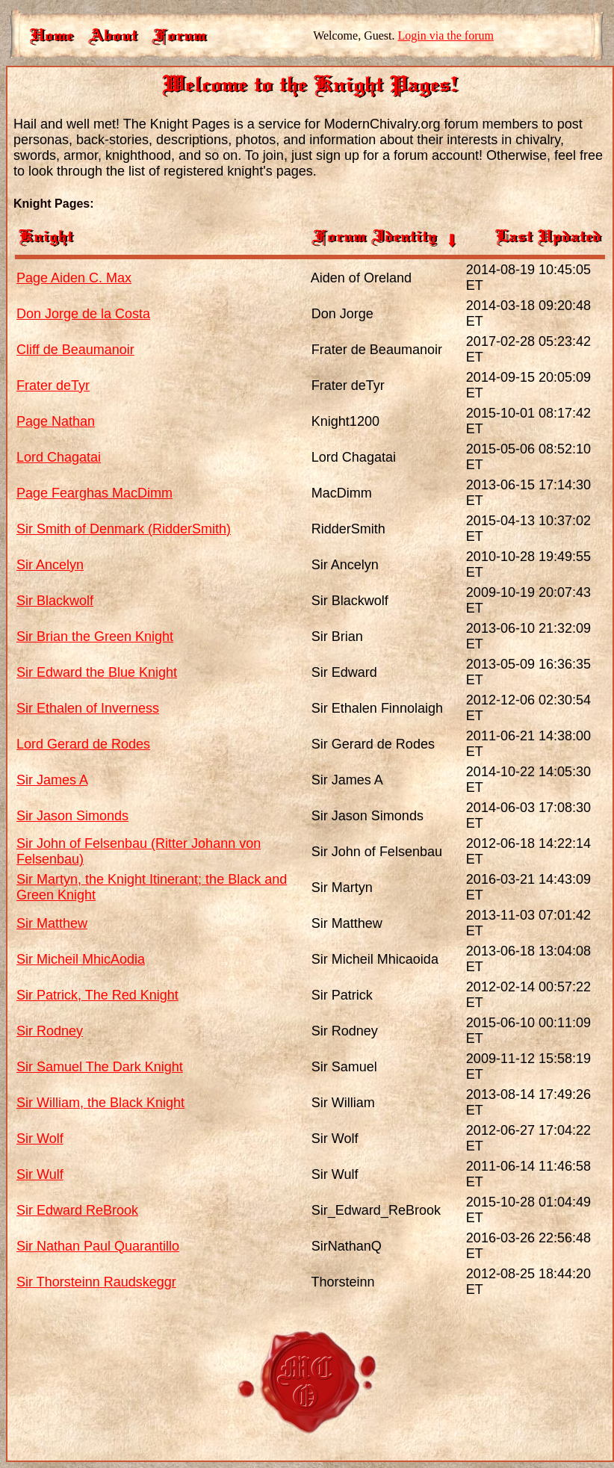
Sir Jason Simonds (72, 815)
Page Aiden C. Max (73, 277)
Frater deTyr (53, 385)
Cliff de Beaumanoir (75, 349)
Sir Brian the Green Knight (94, 636)
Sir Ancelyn (50, 564)
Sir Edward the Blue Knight (96, 672)
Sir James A (51, 779)
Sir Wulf (39, 1174)
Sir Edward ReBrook (77, 1210)
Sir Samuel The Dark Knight (99, 1066)
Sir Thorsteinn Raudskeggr (96, 1282)
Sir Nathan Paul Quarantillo (97, 1246)
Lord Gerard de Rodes (83, 744)
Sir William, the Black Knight (100, 1102)
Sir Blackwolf (54, 600)
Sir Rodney (49, 1030)
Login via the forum (446, 35)
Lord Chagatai (58, 457)
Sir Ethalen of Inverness (87, 708)
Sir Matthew (51, 923)
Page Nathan (55, 421)
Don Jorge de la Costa (83, 313)
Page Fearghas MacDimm (94, 493)
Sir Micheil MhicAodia (80, 959)
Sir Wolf (39, 1138)
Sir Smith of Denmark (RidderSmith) (123, 528)
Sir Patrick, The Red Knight (97, 995)
